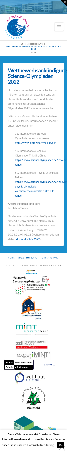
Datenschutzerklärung (40, 445)
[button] (59, 27)
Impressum (32, 258)
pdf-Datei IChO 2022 (27, 239)
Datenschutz (50, 258)
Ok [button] (60, 445)
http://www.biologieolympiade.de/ (35, 142)
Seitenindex (16, 258)
